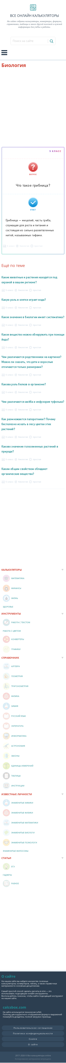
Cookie (33, 1039)
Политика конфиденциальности (33, 1033)
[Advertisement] (33, 108)
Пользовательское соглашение (33, 1028)
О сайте (33, 1044)
